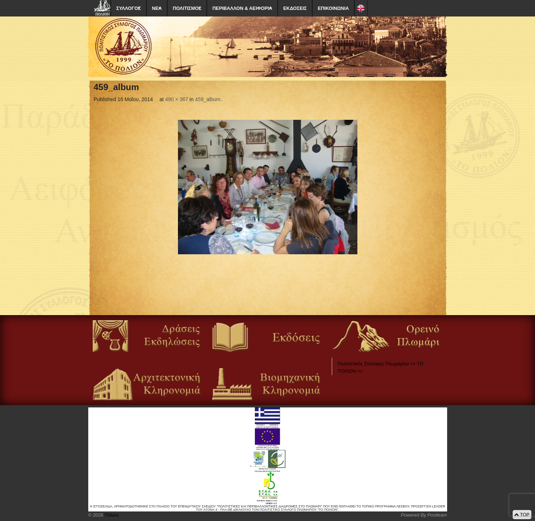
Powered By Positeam (424, 515)
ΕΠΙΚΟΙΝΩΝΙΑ (333, 8)
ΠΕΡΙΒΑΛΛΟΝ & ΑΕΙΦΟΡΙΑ (242, 8)
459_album (207, 99)
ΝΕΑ (157, 8)
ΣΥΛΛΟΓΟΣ (128, 8)
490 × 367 (176, 99)
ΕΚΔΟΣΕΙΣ (295, 8)
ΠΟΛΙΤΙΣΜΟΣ (187, 8)
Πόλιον (111, 515)
